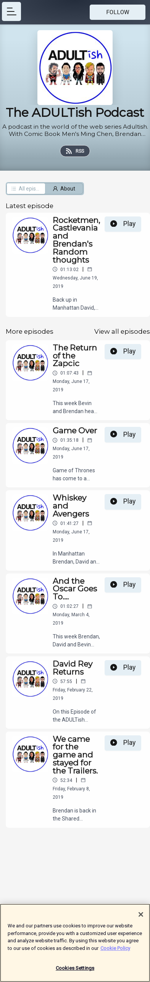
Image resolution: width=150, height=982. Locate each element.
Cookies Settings (75, 972)
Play (122, 224)
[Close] (140, 918)
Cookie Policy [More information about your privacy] (115, 952)
